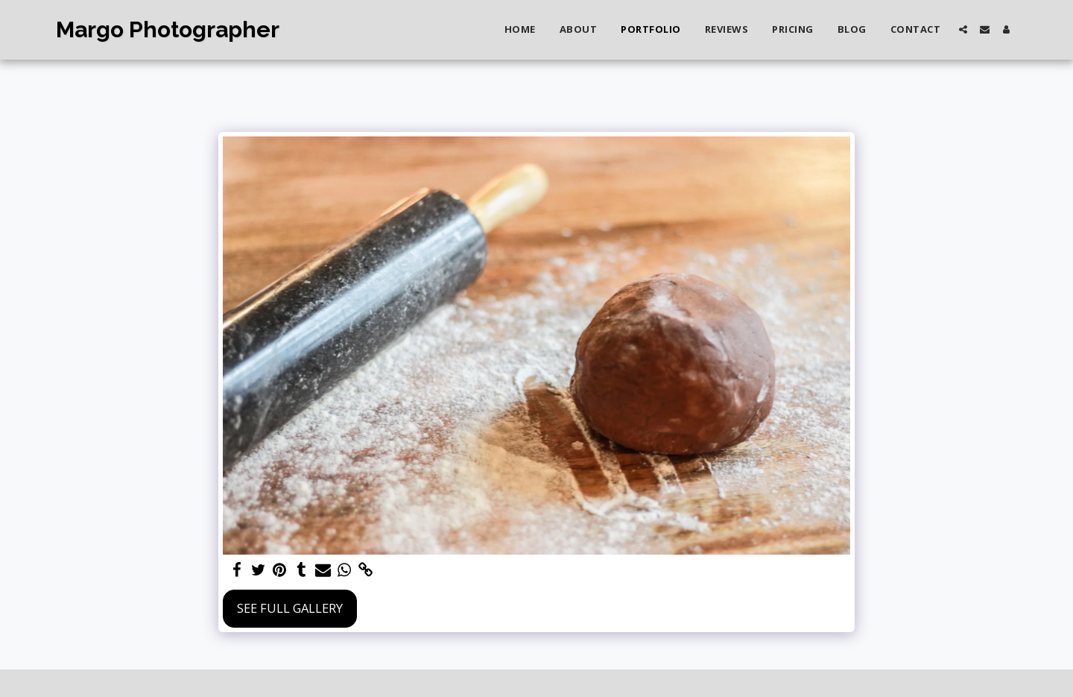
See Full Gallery (290, 607)
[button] (963, 29)
